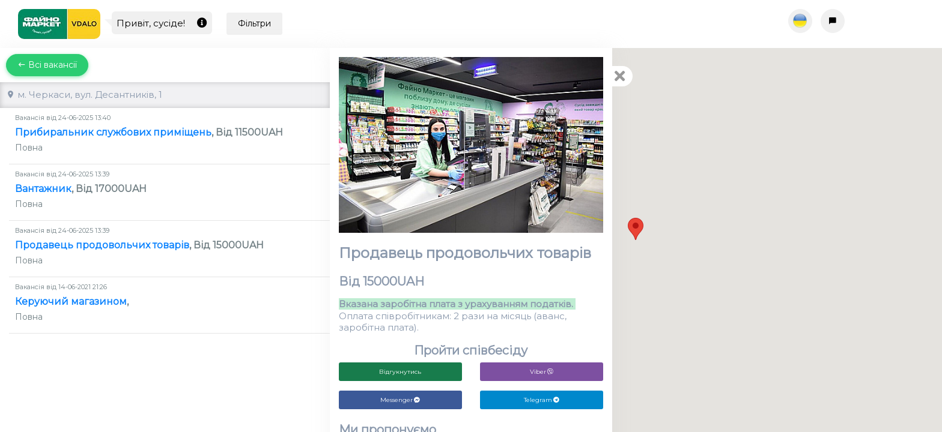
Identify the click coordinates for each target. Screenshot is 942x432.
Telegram (541, 400)
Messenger (400, 400)
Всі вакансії (47, 64)
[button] (635, 229)
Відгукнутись (400, 372)
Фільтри (254, 23)
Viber (541, 372)
